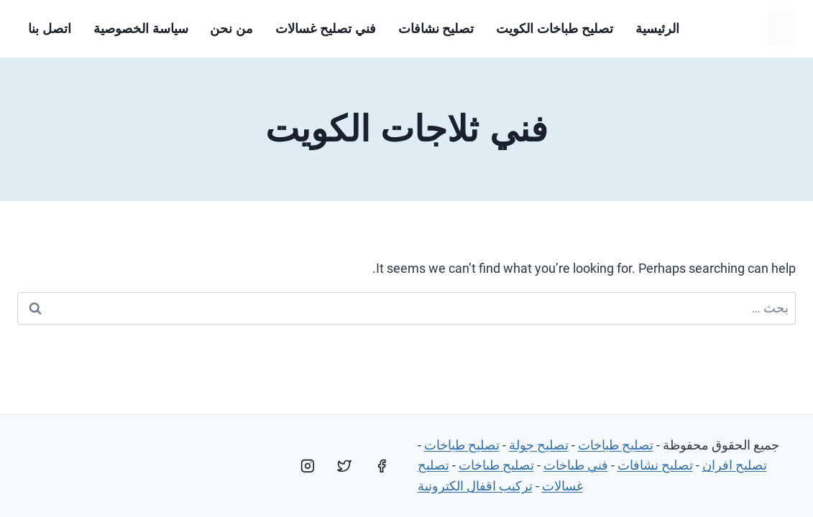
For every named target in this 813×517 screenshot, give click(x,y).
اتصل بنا (49, 29)
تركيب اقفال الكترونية (475, 485)
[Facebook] (381, 466)
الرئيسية (657, 29)
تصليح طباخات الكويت (554, 29)
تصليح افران (734, 464)
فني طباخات (575, 464)
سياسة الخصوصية (140, 29)
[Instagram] (307, 466)
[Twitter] (344, 466)
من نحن (231, 29)
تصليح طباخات (615, 444)
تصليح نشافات (436, 29)
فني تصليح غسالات (325, 29)
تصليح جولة (539, 444)
